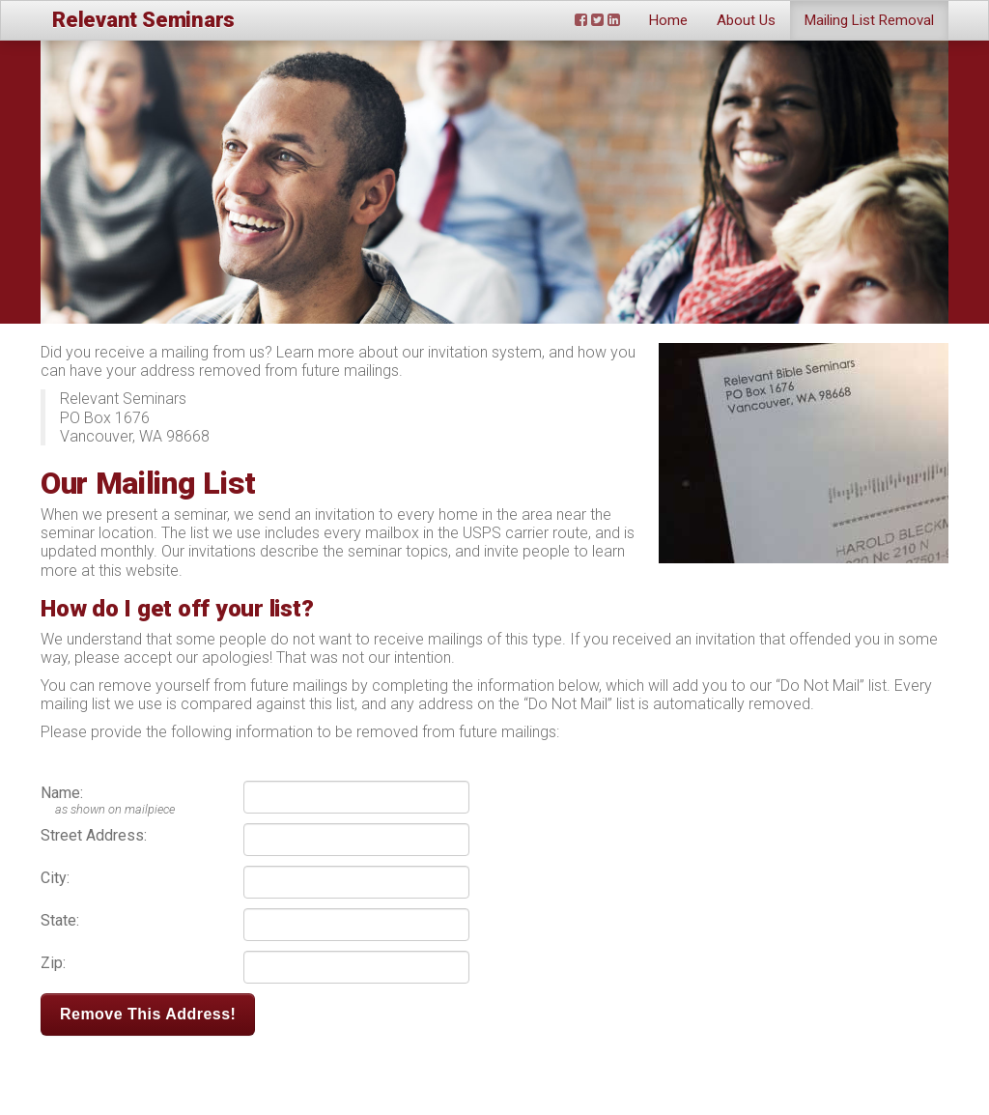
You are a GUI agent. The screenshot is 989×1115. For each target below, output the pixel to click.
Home (668, 20)
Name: (62, 793)
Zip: (53, 963)
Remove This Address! (148, 1014)
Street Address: (94, 835)
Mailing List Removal (869, 20)
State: (60, 920)
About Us (746, 20)
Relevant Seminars (143, 20)
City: (55, 878)
